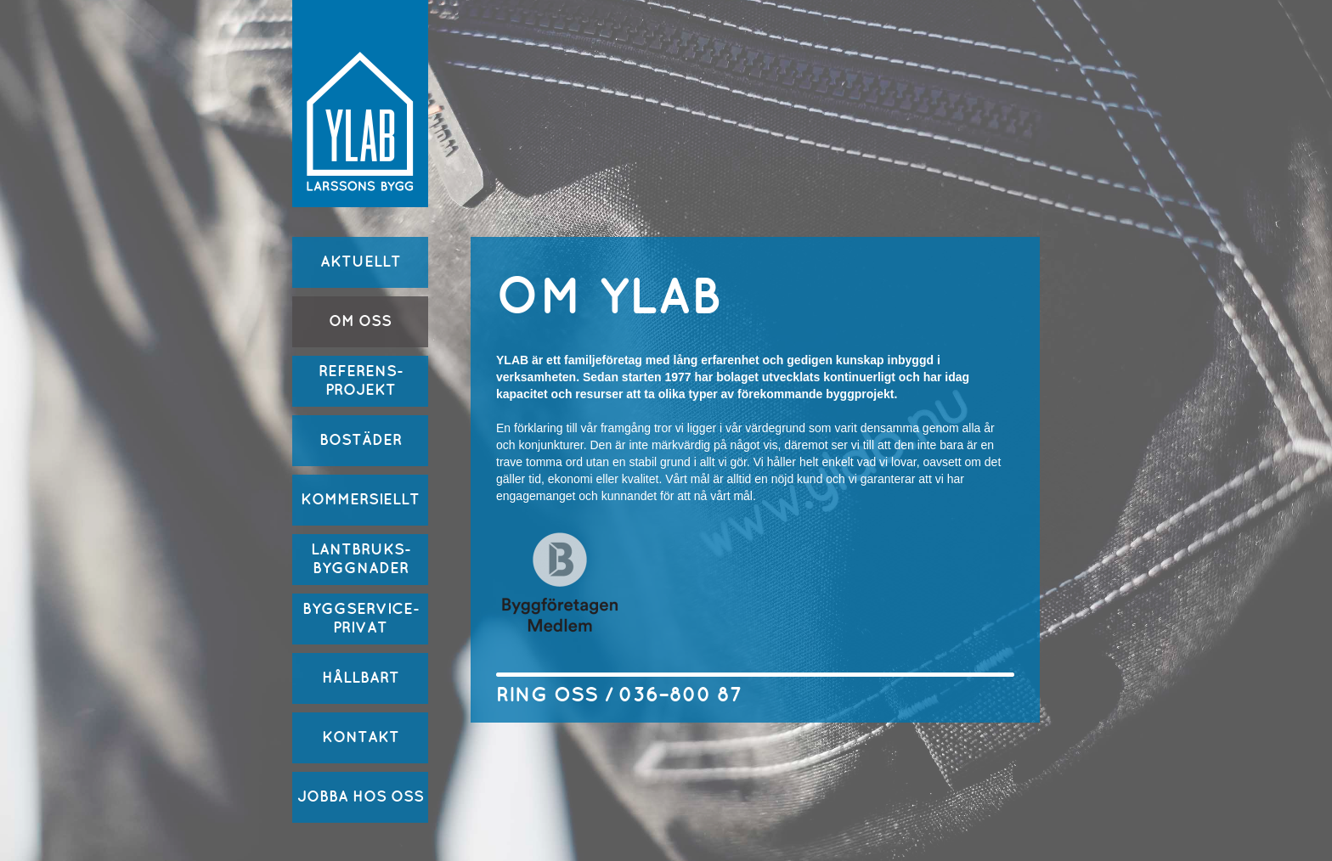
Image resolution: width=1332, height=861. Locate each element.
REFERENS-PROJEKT (361, 380)
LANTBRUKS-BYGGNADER (360, 559)
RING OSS (547, 695)
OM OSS (360, 321)
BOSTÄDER (360, 440)
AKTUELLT (360, 262)
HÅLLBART (360, 678)
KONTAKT (360, 737)
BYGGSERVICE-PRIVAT (360, 618)
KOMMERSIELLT (360, 499)
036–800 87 (680, 695)
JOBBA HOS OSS (360, 797)
